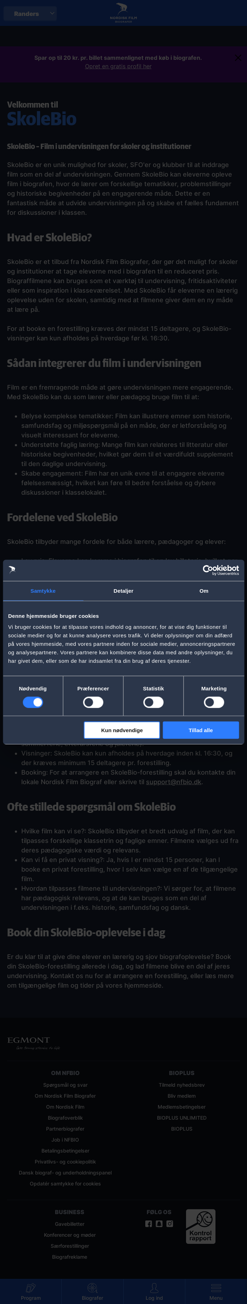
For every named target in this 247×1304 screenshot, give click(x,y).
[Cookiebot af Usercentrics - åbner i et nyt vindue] (208, 570)
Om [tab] (204, 590)
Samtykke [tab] (43, 590)
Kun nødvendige (122, 730)
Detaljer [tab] (124, 590)
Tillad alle (201, 730)
